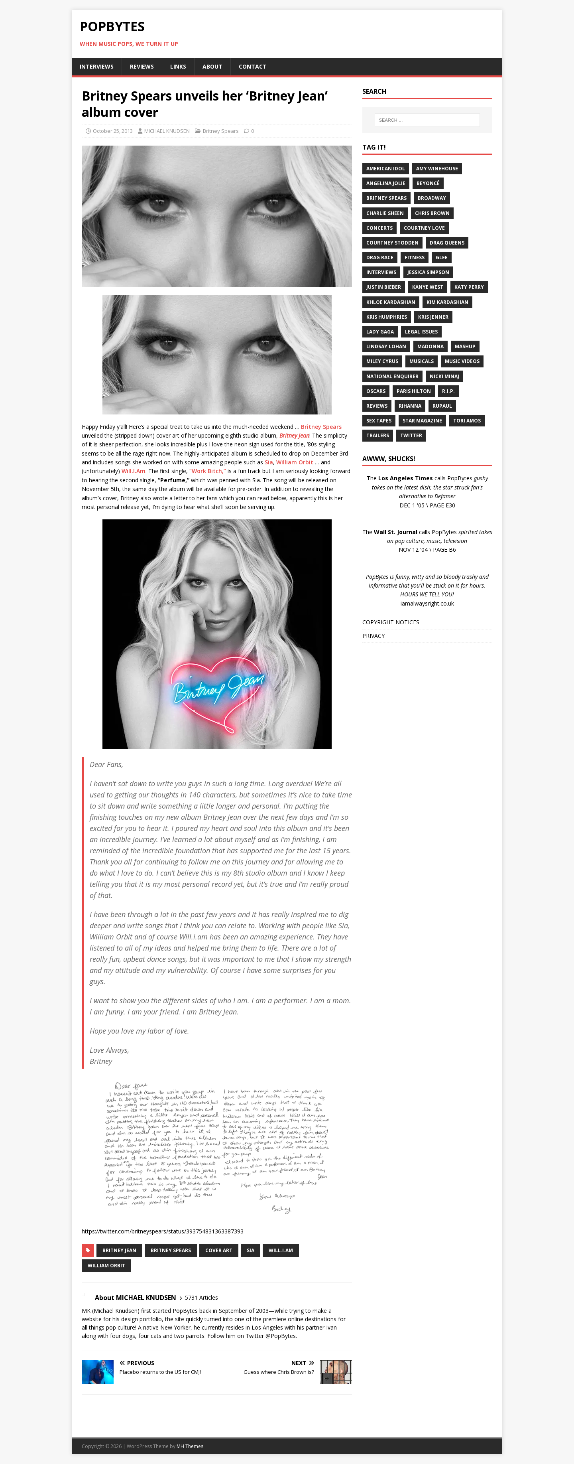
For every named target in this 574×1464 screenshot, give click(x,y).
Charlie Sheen (385, 213)
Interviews (381, 272)
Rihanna (410, 406)
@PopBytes (280, 1336)
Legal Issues (421, 331)
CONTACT (253, 66)
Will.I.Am (133, 471)
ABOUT (212, 66)
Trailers (377, 435)
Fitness (415, 257)
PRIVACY (373, 635)
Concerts (379, 228)
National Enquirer (392, 376)
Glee (442, 257)
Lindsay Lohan (386, 346)
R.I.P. (448, 391)
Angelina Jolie (385, 183)
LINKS (178, 66)
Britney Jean (294, 435)
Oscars (375, 391)
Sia (269, 462)
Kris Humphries (386, 317)
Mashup (465, 346)
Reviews (376, 406)
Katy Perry (469, 287)
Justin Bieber (383, 287)
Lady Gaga (380, 331)
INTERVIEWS (97, 66)
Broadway (432, 198)
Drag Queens (447, 242)
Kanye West (427, 287)
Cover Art (218, 1250)
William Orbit (294, 462)
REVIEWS (142, 66)
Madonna (430, 346)
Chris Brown (432, 213)
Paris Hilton (414, 391)
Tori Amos (467, 420)
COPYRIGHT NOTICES (390, 622)
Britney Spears (221, 130)
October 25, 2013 (113, 130)
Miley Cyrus (382, 361)
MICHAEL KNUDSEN (167, 130)
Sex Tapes (378, 420)
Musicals (421, 361)
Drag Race (379, 257)
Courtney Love (424, 228)
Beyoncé (428, 183)
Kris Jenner (433, 317)
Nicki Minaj (444, 376)
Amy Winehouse (437, 168)
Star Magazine (422, 420)
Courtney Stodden (392, 242)
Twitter (411, 435)
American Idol (385, 168)
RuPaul (442, 406)
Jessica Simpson (428, 272)
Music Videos (462, 361)
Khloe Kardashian (390, 302)
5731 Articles (201, 1297)
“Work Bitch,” (207, 471)
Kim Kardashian (447, 302)
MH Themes (190, 1446)
